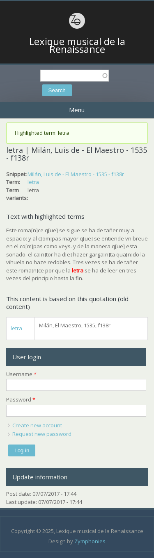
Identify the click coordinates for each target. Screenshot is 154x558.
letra (33, 182)
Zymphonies (90, 541)
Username (21, 374)
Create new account (37, 425)
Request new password (41, 434)
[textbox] (74, 76)
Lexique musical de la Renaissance (77, 45)
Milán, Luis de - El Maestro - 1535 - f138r (76, 174)
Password (20, 399)
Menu (77, 110)
